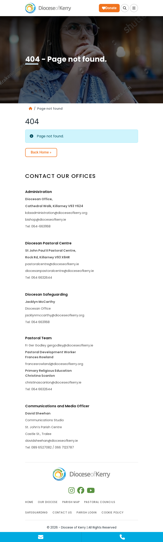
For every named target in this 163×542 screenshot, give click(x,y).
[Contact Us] (40, 537)
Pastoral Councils (99, 502)
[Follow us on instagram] (71, 491)
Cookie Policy (113, 512)
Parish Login (87, 512)
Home (29, 502)
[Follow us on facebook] (80, 491)
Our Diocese (48, 502)
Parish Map (71, 502)
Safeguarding (36, 512)
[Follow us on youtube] (91, 491)
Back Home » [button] (41, 152)
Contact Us (62, 512)
